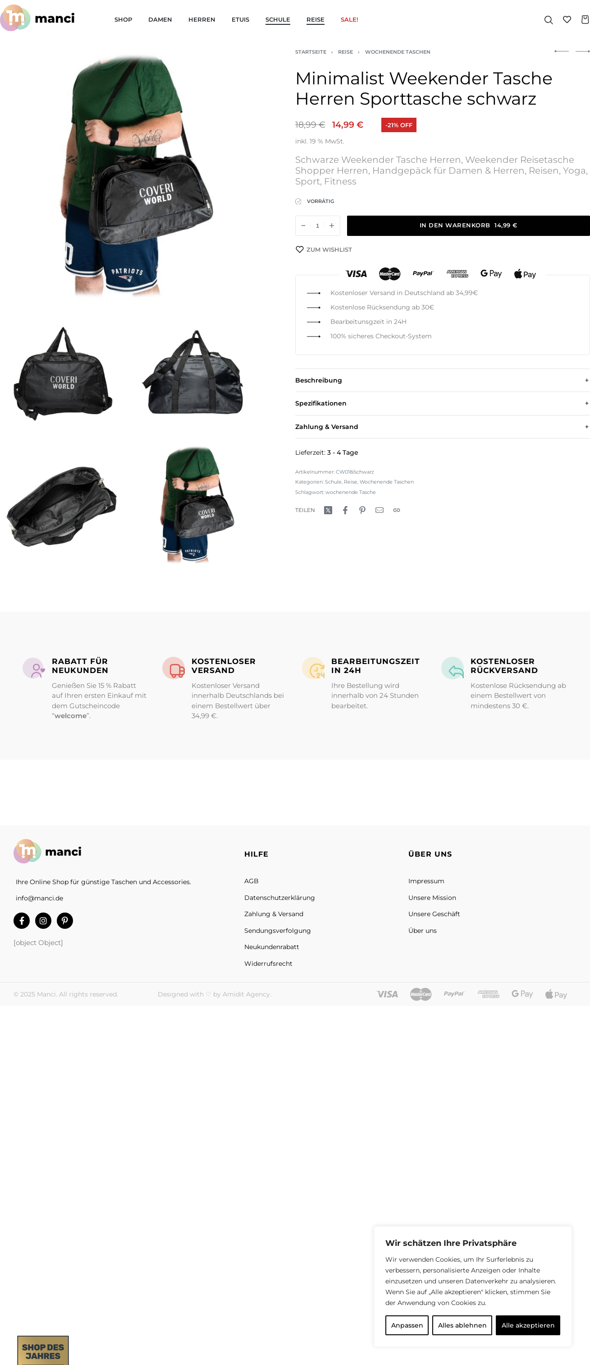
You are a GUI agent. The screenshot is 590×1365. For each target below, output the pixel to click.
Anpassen (407, 1325)
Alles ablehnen (462, 1325)
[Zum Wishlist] (324, 249)
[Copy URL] (397, 510)
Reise (345, 52)
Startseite (310, 52)
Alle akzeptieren (528, 1325)
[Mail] (379, 510)
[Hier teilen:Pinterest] (362, 510)
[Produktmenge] (317, 226)
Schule (333, 482)
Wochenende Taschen (397, 52)
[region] (473, 1286)
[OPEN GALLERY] (127, 177)
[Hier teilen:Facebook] (345, 510)
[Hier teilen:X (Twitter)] (328, 510)
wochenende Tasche (350, 492)
